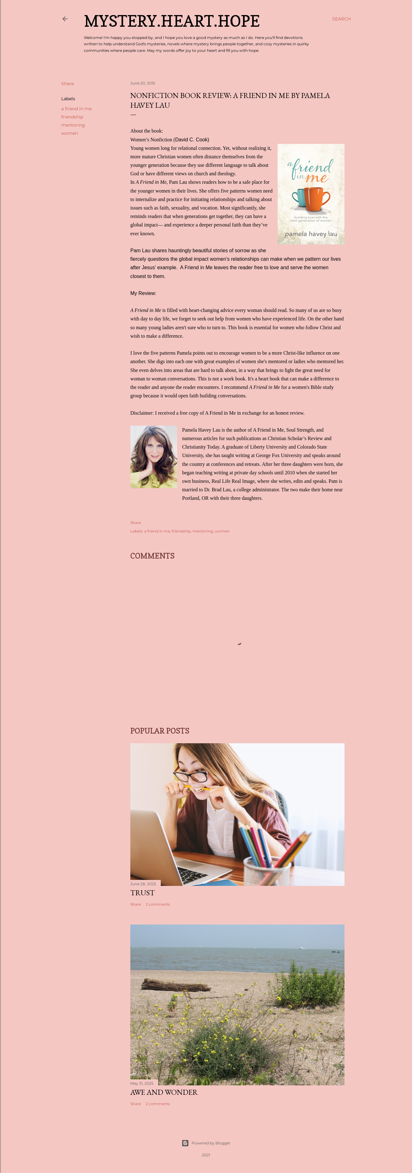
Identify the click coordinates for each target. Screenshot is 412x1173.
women (69, 133)
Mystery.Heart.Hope (172, 20)
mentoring (73, 125)
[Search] (341, 18)
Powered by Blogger (206, 1143)
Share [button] (67, 83)
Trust (142, 892)
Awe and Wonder (164, 1092)
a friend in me (76, 109)
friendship (72, 117)
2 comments (158, 904)
